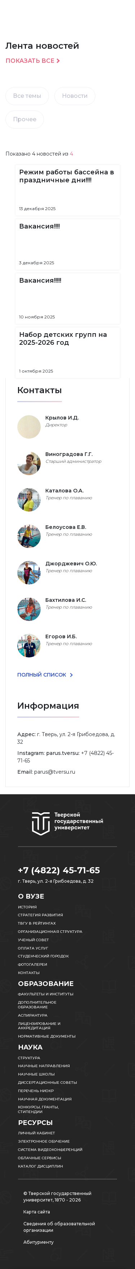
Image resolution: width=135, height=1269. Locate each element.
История (27, 907)
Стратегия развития (40, 915)
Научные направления (44, 1066)
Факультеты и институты (45, 994)
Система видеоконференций (50, 1149)
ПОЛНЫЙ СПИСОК (42, 675)
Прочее (24, 119)
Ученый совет (33, 940)
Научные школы (36, 1074)
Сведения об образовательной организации (59, 1227)
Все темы (27, 95)
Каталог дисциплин (40, 1166)
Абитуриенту (38, 1242)
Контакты (29, 972)
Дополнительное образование (37, 1004)
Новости (75, 95)
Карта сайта (36, 1211)
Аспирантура (33, 1015)
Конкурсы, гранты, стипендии (38, 1109)
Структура (29, 1058)
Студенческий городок (43, 956)
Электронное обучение (44, 1141)
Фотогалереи (32, 964)
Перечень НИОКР (36, 1090)
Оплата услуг (33, 948)
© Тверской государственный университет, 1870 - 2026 (57, 1197)
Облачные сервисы (39, 1158)
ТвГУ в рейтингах (37, 923)
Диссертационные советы (47, 1082)
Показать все (29, 61)
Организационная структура (50, 931)
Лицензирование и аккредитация (39, 1026)
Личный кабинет (36, 1133)
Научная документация (45, 1099)
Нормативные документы (47, 1036)
